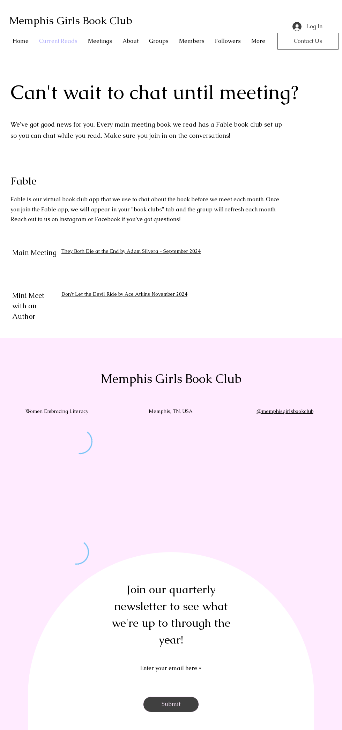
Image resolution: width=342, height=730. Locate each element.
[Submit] (171, 704)
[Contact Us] (308, 41)
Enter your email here (168, 668)
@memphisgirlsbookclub (284, 411)
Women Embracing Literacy (56, 411)
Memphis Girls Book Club (70, 20)
